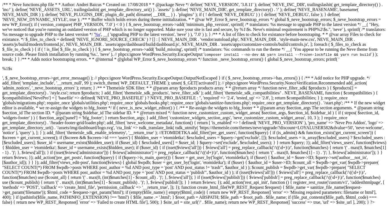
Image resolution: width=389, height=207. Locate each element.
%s (97, 34)
